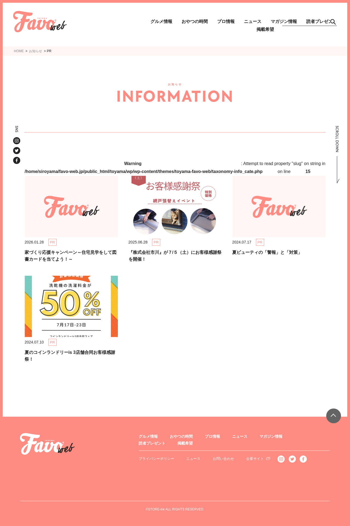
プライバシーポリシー (156, 459)
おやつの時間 (195, 21)
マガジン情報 (270, 436)
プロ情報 (226, 21)
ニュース (252, 21)
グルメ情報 (161, 21)
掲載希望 (265, 29)
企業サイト (255, 459)
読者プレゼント (152, 443)
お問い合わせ (223, 459)
